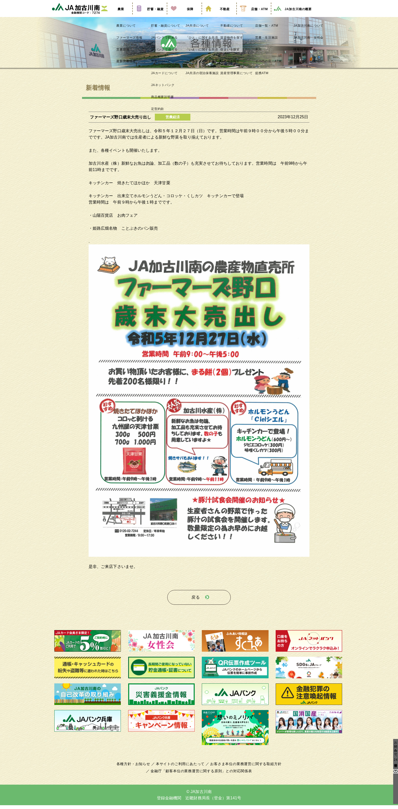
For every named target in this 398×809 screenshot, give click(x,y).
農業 (115, 16)
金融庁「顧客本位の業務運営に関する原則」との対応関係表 (201, 774)
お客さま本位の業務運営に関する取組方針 (244, 767)
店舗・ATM (254, 16)
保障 (184, 16)
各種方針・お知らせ (136, 767)
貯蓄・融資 (150, 16)
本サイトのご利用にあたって (181, 767)
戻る (196, 602)
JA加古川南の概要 (292, 16)
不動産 (219, 16)
